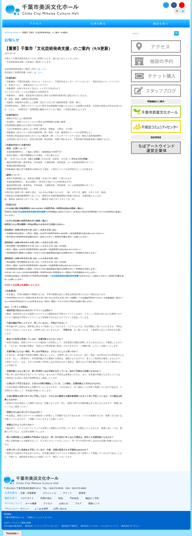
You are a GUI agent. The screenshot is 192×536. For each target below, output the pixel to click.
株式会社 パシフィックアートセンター (43, 529)
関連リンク (95, 507)
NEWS (17, 32)
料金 (61, 501)
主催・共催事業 (29, 496)
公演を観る (98, 23)
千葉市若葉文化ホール (16, 521)
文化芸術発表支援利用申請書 (33, 212)
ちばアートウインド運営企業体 (19, 526)
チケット (69, 496)
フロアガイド (28, 501)
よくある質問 (43, 512)
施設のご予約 (93, 501)
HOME (8, 32)
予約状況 (75, 501)
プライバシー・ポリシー (19, 512)
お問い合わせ (62, 512)
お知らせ (65, 507)
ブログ (79, 507)
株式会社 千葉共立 (71, 529)
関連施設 (9, 517)
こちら (45, 69)
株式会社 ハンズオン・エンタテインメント (101, 529)
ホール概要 (32, 507)
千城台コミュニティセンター (41, 521)
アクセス (37, 23)
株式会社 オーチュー (132, 529)
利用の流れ (47, 501)
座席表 (83, 496)
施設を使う (160, 23)
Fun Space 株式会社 (15, 529)
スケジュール (51, 496)
